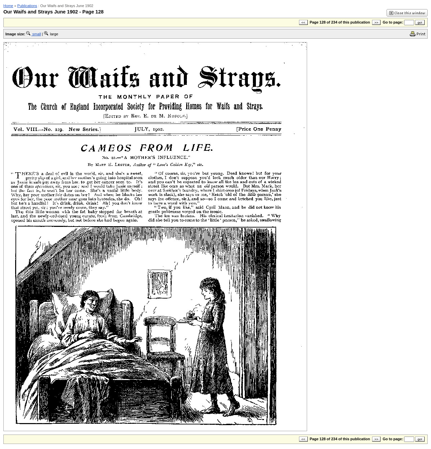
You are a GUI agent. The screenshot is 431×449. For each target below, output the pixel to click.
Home (8, 6)
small (33, 34)
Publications (27, 6)
